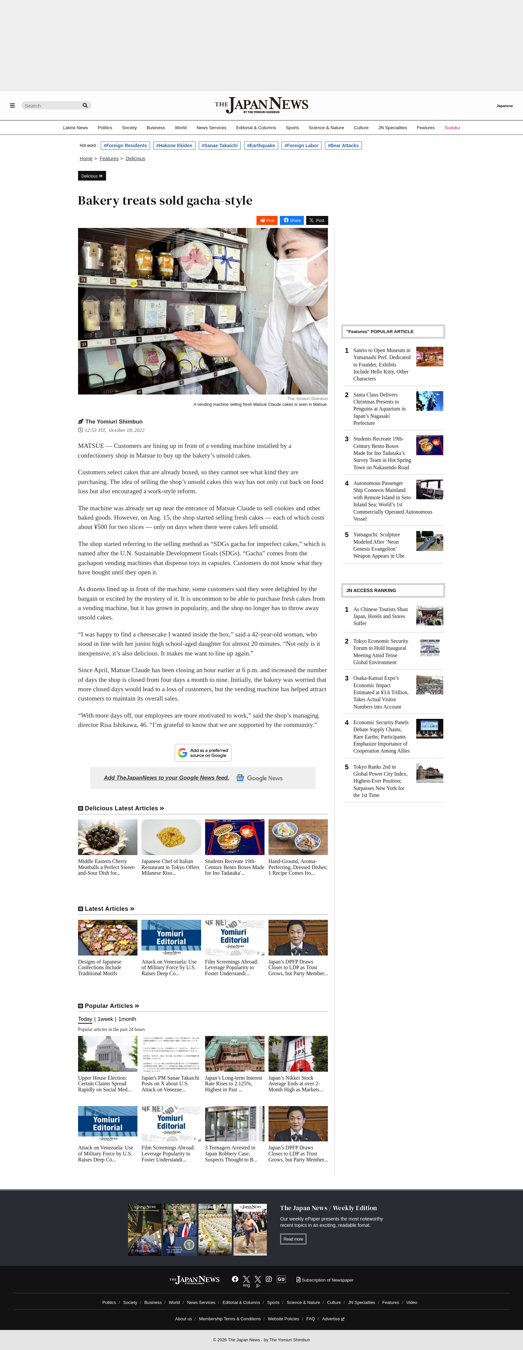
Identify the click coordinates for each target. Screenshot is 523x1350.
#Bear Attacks (343, 145)
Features (426, 127)
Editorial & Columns (256, 127)
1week (105, 1019)
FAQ (311, 1318)
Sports (292, 127)
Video (411, 1302)
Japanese (504, 106)
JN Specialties (392, 127)
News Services (211, 127)
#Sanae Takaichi (220, 145)
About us (183, 1318)
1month (127, 1019)
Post (271, 220)
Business (156, 127)
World (180, 127)
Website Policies (283, 1318)
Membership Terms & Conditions (230, 1318)
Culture (361, 127)
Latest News (75, 127)
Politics (105, 127)
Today (85, 1019)
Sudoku (452, 127)
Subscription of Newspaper (325, 1280)
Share (295, 220)
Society (129, 127)
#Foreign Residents (125, 145)
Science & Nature (326, 127)
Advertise (333, 1318)
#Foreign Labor (302, 145)
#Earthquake (261, 145)
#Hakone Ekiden (174, 145)
